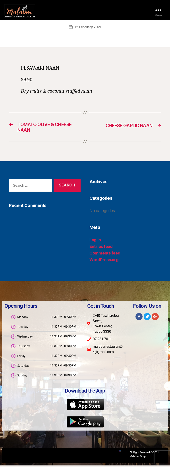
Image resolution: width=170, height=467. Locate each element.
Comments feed (104, 254)
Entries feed (101, 248)
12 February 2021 (88, 27)
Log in (95, 241)
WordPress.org (104, 261)
